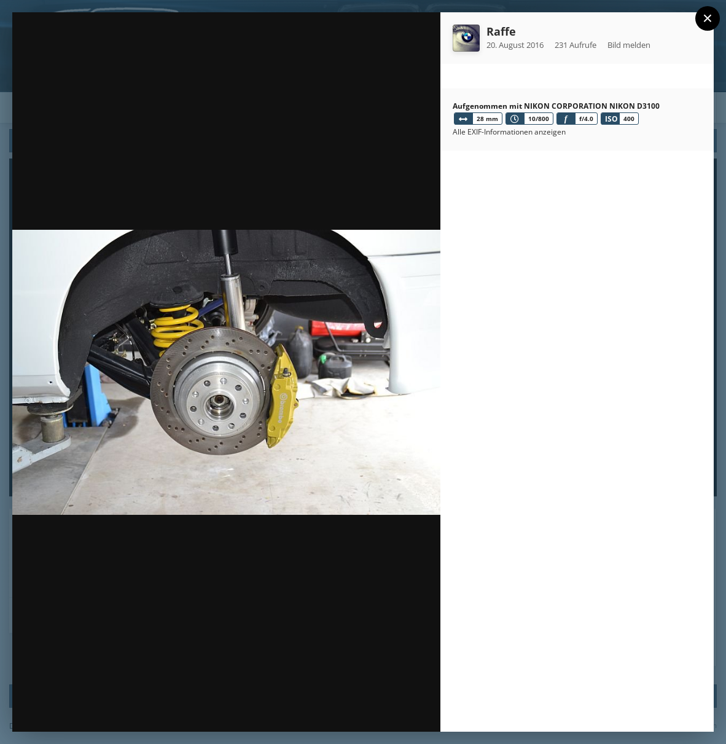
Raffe (501, 31)
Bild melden (628, 44)
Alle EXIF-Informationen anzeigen (509, 132)
